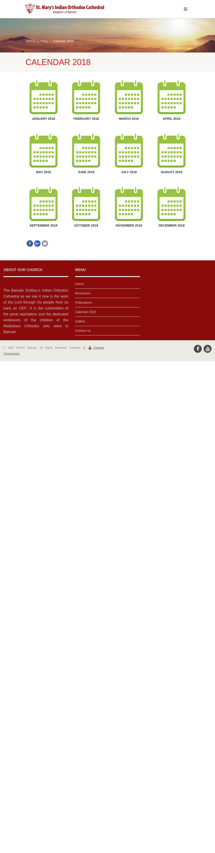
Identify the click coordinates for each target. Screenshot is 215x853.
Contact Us (83, 330)
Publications (83, 302)
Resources (82, 293)
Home (79, 284)
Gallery (80, 321)
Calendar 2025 (85, 312)
